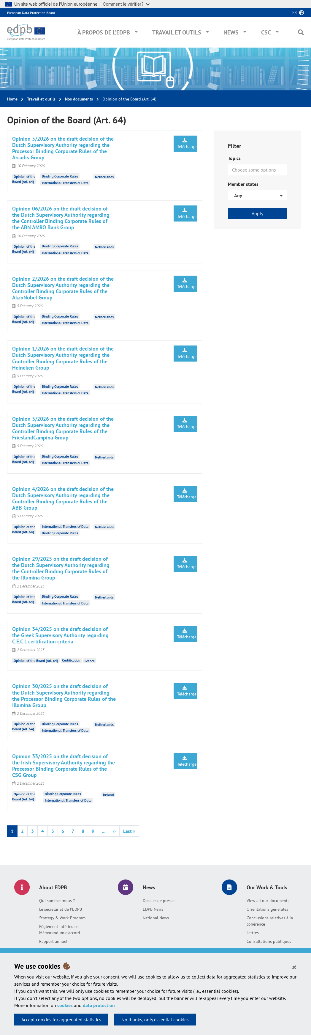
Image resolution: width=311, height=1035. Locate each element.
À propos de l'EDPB (103, 32)
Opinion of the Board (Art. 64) (36, 660)
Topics (234, 158)
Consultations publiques (269, 941)
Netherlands (104, 177)
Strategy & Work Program (62, 918)
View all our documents (268, 900)
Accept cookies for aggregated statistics (61, 1020)
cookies (65, 1005)
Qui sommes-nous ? (57, 900)
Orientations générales (267, 909)
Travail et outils (176, 32)
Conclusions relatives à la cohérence (270, 921)
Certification (71, 660)
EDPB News (153, 909)
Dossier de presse (158, 900)
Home (12, 99)
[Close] (294, 967)
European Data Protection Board (31, 12)
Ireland (108, 794)
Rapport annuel (53, 941)
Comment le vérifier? (126, 4)
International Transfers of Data (65, 182)
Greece (90, 661)
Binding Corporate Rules (60, 176)
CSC (266, 32)
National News (156, 918)
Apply (257, 213)
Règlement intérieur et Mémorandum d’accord (59, 929)
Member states (243, 184)
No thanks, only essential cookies (155, 1020)
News (231, 32)
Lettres (253, 932)
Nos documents (79, 99)
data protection (99, 1005)
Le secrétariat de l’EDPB (60, 909)
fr (294, 12)
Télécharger (187, 143)
